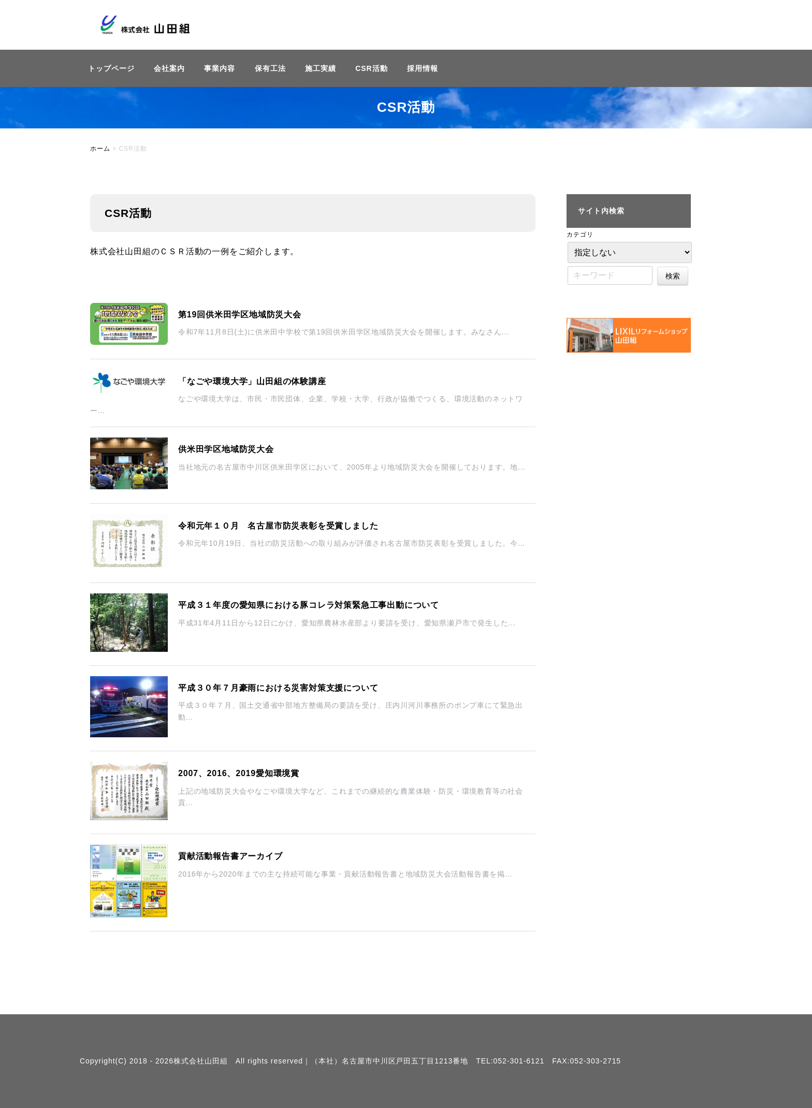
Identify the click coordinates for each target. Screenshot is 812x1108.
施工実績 (320, 68)
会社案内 (169, 68)
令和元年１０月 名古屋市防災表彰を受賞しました (278, 525)
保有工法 (270, 68)
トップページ (111, 68)
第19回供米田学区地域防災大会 (239, 314)
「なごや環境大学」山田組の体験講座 (252, 381)
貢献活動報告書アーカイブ (230, 856)
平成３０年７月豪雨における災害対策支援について (278, 687)
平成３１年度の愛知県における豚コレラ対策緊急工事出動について (308, 605)
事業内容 (219, 68)
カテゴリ (580, 234)
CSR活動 (371, 68)
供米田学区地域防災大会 (226, 449)
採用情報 (422, 68)
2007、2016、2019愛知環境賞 (238, 773)
